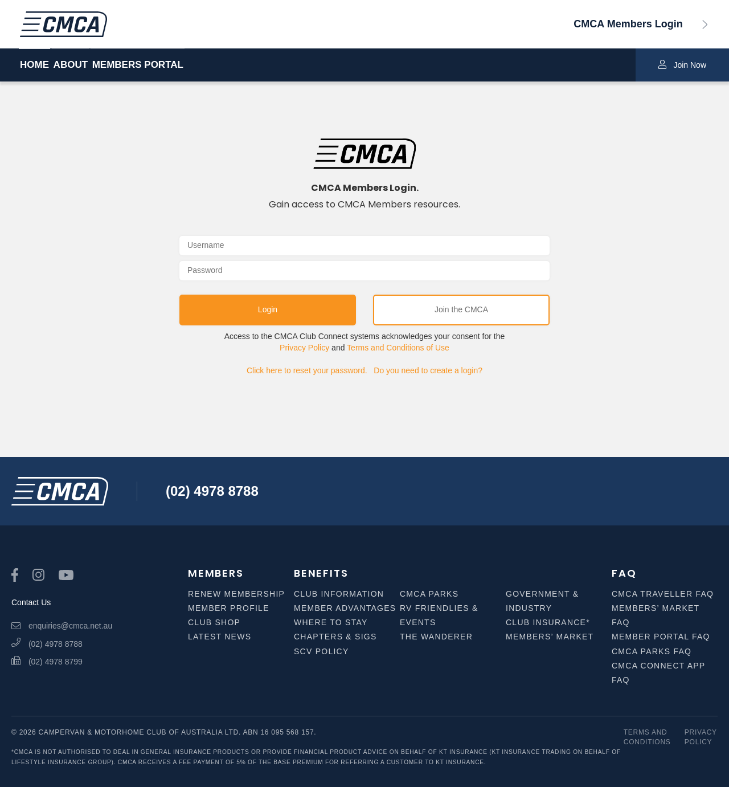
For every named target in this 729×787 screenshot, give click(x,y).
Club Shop (214, 622)
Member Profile (228, 608)
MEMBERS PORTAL (185, 65)
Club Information (339, 593)
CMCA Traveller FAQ (663, 593)
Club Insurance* (548, 622)
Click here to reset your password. (307, 370)
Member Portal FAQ (661, 636)
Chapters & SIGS (335, 636)
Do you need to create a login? (428, 370)
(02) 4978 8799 (47, 661)
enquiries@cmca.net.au (61, 625)
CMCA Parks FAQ (651, 651)
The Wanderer (436, 636)
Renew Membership (236, 593)
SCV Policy (321, 651)
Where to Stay (331, 622)
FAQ (624, 573)
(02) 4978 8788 (212, 491)
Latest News (219, 636)
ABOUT (94, 65)
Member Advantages (345, 608)
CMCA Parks (429, 593)
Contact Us (31, 602)
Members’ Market (549, 636)
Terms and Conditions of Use (398, 347)
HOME (34, 65)
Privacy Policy (304, 347)
